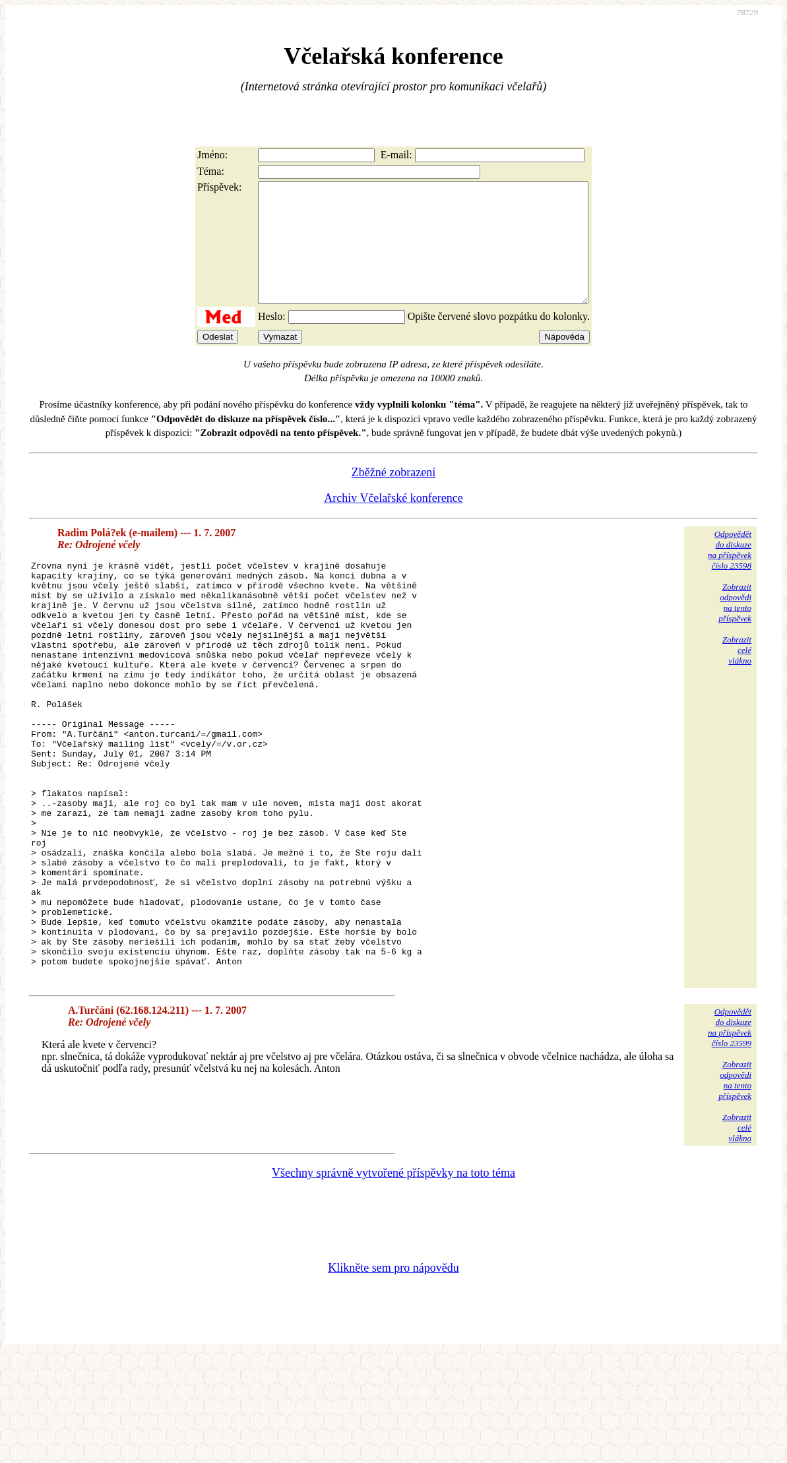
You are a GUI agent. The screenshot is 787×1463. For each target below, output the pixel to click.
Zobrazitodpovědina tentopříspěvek (734, 626)
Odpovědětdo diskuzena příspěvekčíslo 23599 (729, 1134)
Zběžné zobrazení (393, 496)
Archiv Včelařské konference (393, 521)
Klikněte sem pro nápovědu (393, 1374)
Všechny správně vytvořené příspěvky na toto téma (393, 1279)
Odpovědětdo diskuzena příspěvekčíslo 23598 (729, 573)
